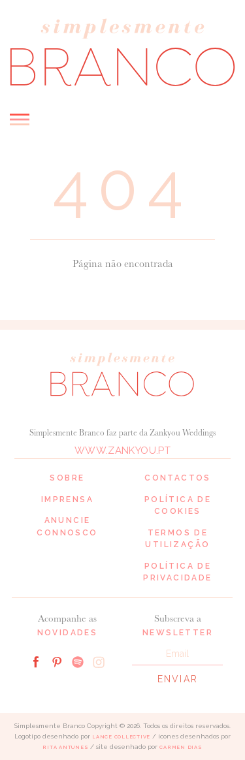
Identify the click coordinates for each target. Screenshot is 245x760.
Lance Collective (121, 737)
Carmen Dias (180, 747)
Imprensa (67, 499)
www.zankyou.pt (122, 450)
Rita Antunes (65, 747)
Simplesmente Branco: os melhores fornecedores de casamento (122, 52)
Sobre (67, 478)
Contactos (177, 478)
